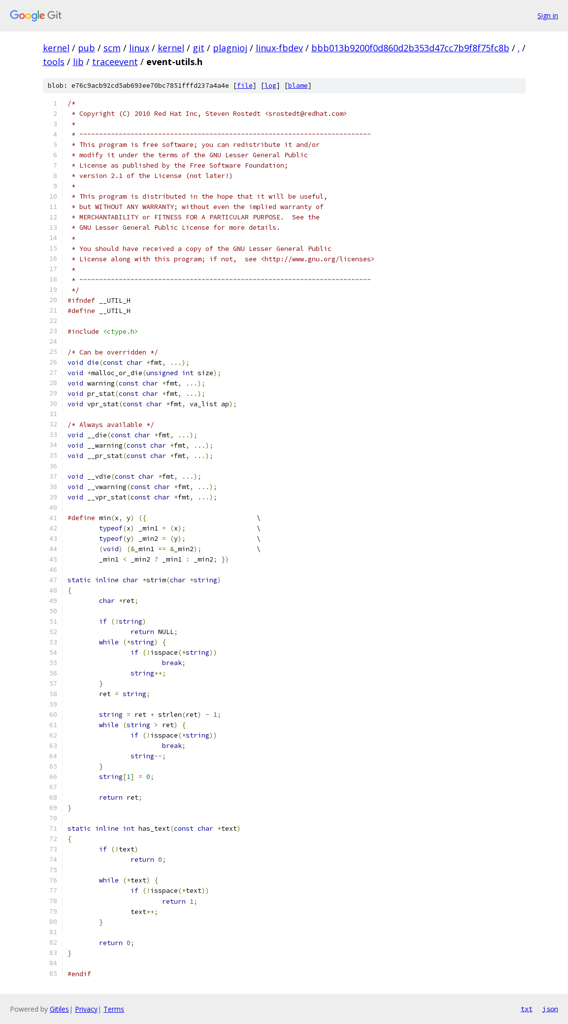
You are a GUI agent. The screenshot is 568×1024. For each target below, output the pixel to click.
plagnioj (230, 48)
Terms (113, 1009)
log (270, 85)
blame (298, 85)
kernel (56, 48)
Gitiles (59, 1009)
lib (78, 62)
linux (139, 48)
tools (54, 62)
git (198, 48)
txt (527, 1008)
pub (86, 48)
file (245, 85)
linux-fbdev (279, 48)
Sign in (547, 15)
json (550, 1008)
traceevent (115, 62)
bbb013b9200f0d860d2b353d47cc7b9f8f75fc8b (410, 48)
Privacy (86, 1009)
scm (112, 48)
